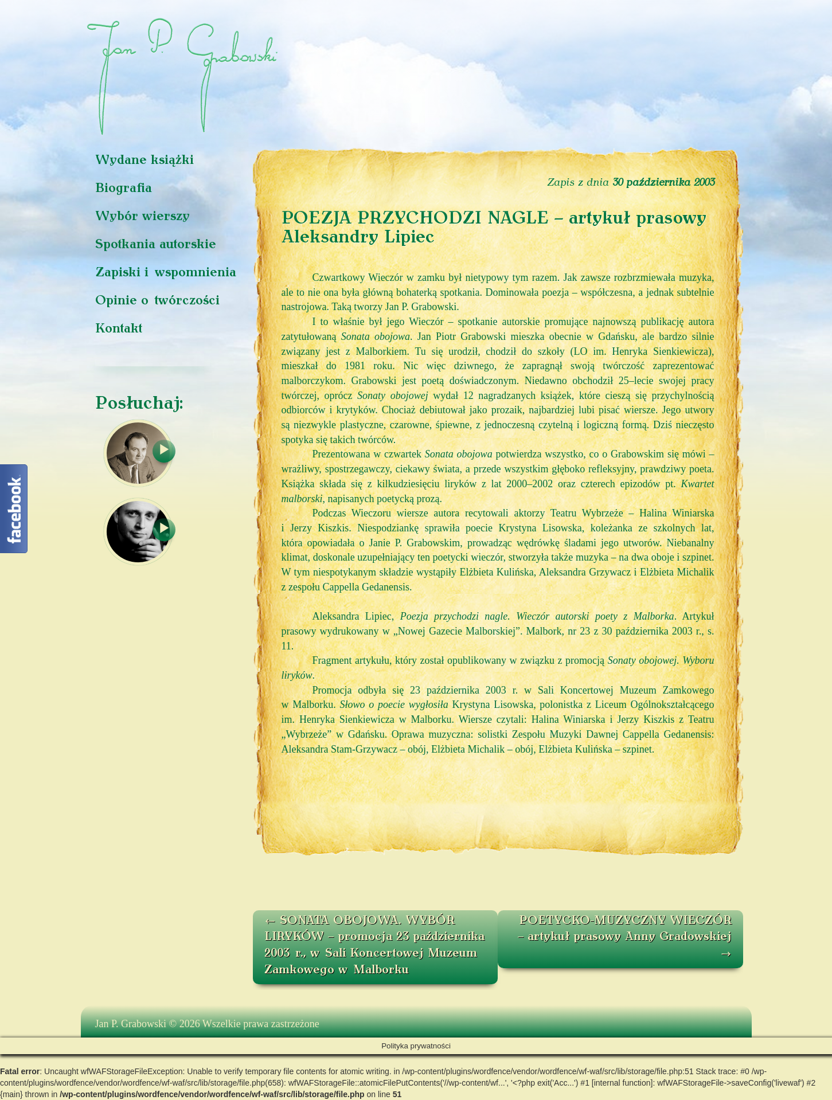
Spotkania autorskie (155, 245)
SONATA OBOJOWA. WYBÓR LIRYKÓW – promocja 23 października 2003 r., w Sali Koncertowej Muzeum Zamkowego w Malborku (374, 945)
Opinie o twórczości (157, 301)
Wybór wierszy (142, 217)
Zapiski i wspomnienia (165, 273)
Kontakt (118, 329)
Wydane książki (144, 160)
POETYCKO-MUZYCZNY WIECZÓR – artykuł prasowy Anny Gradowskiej (625, 937)
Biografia (123, 188)
